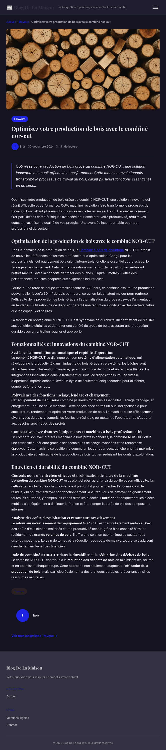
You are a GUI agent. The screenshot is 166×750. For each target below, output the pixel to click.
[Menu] (156, 7)
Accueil (11, 21)
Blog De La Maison (30, 7)
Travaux (23, 21)
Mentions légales (17, 717)
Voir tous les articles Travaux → (34, 636)
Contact (11, 725)
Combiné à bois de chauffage (101, 250)
